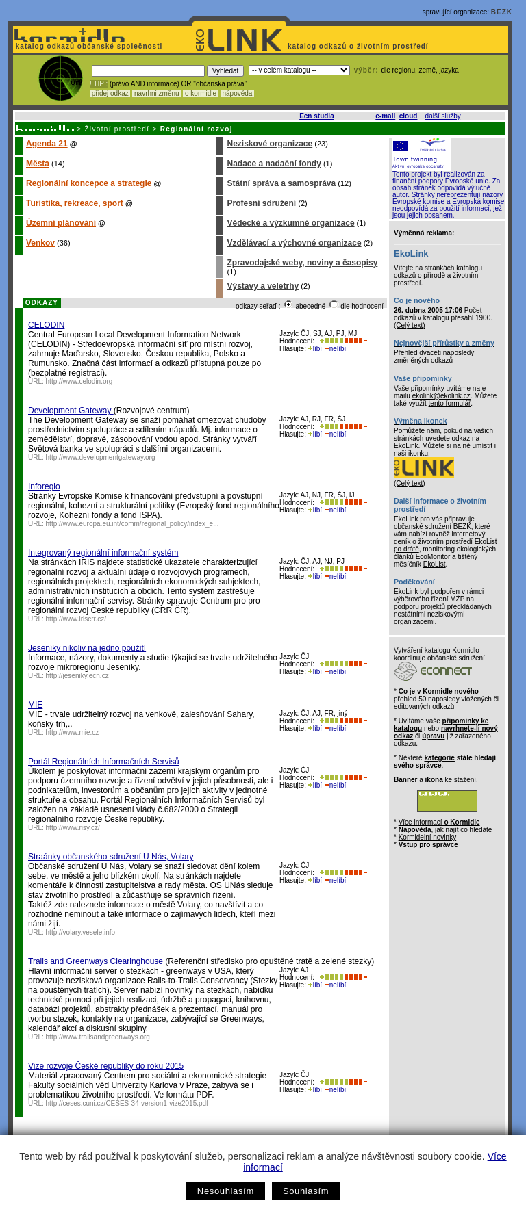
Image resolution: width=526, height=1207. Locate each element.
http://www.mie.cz (72, 732)
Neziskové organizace (269, 143)
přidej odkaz (110, 93)
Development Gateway (71, 410)
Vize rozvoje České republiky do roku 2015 (106, 1066)
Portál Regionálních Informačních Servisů (103, 761)
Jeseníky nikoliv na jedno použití (87, 648)
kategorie (439, 758)
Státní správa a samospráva (281, 183)
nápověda (238, 93)
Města (37, 163)
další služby (443, 116)
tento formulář (450, 403)
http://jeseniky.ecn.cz (77, 675)
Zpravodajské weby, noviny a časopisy (302, 263)
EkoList (434, 564)
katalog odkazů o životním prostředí (359, 46)
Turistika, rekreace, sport (74, 203)
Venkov (40, 243)
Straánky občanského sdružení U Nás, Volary (110, 856)
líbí (315, 348)
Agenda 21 (47, 143)
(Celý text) (409, 325)
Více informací (439, 822)
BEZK (501, 12)
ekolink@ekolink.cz (441, 396)
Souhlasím (306, 1191)
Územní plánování (61, 223)
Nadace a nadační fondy (274, 163)
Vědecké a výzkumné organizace (290, 223)
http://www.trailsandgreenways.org (98, 1037)
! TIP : (99, 84)
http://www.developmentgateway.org (100, 457)
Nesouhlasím (225, 1191)
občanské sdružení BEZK (432, 526)
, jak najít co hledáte (445, 829)
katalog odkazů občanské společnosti (87, 46)
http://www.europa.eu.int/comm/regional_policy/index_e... (132, 524)
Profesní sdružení (261, 203)
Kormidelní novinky (427, 837)
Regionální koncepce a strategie (88, 183)
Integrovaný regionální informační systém (103, 553)
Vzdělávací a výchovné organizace (294, 243)
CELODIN (46, 325)
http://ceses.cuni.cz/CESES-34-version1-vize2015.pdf (127, 1103)
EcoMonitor (433, 556)
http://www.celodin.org (79, 381)
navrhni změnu (156, 93)
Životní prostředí (116, 129)
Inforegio (44, 486)
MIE (35, 705)
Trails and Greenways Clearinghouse (96, 961)
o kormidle (200, 93)
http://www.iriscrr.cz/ (76, 619)
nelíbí (335, 348)
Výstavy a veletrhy (263, 286)
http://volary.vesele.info (81, 932)
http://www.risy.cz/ (73, 827)
